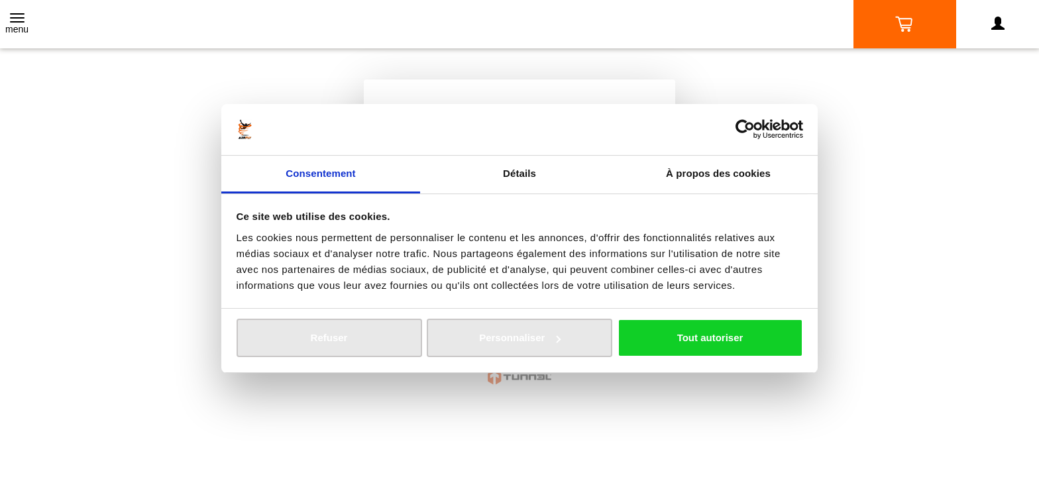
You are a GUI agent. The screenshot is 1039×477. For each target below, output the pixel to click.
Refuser (329, 337)
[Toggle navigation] (17, 24)
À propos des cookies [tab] (718, 173)
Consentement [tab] (320, 173)
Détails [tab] (519, 173)
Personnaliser (520, 337)
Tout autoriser (710, 337)
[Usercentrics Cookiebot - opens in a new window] (745, 129)
